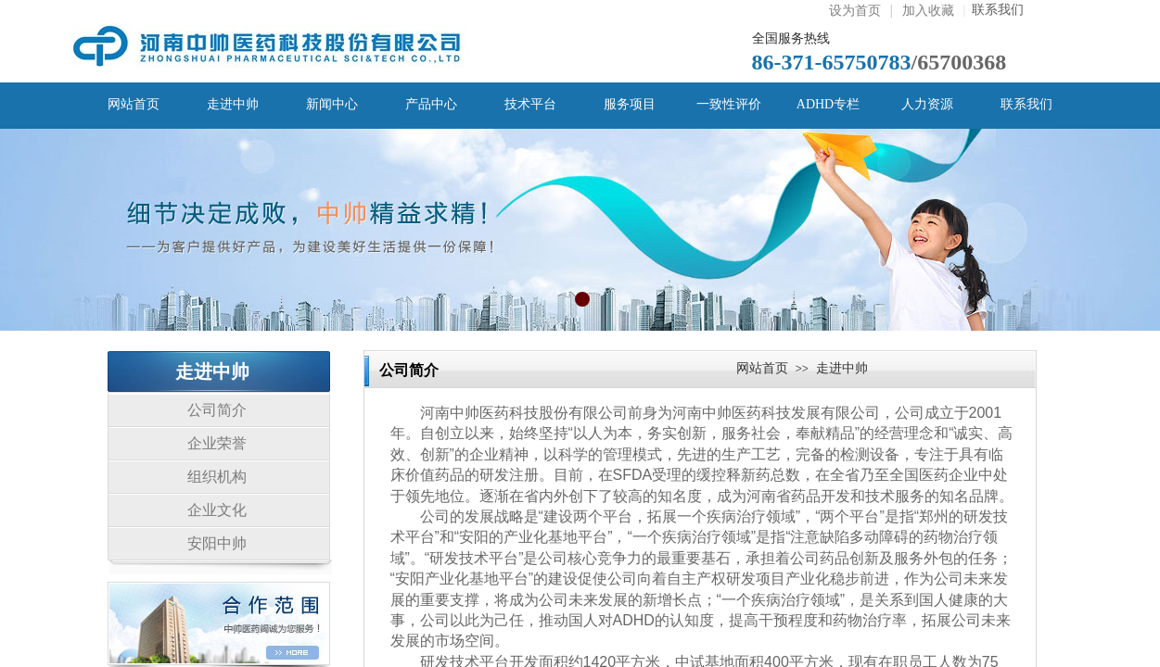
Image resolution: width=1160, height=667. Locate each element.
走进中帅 (842, 367)
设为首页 (855, 11)
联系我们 (994, 10)
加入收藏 (928, 11)
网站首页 (762, 367)
